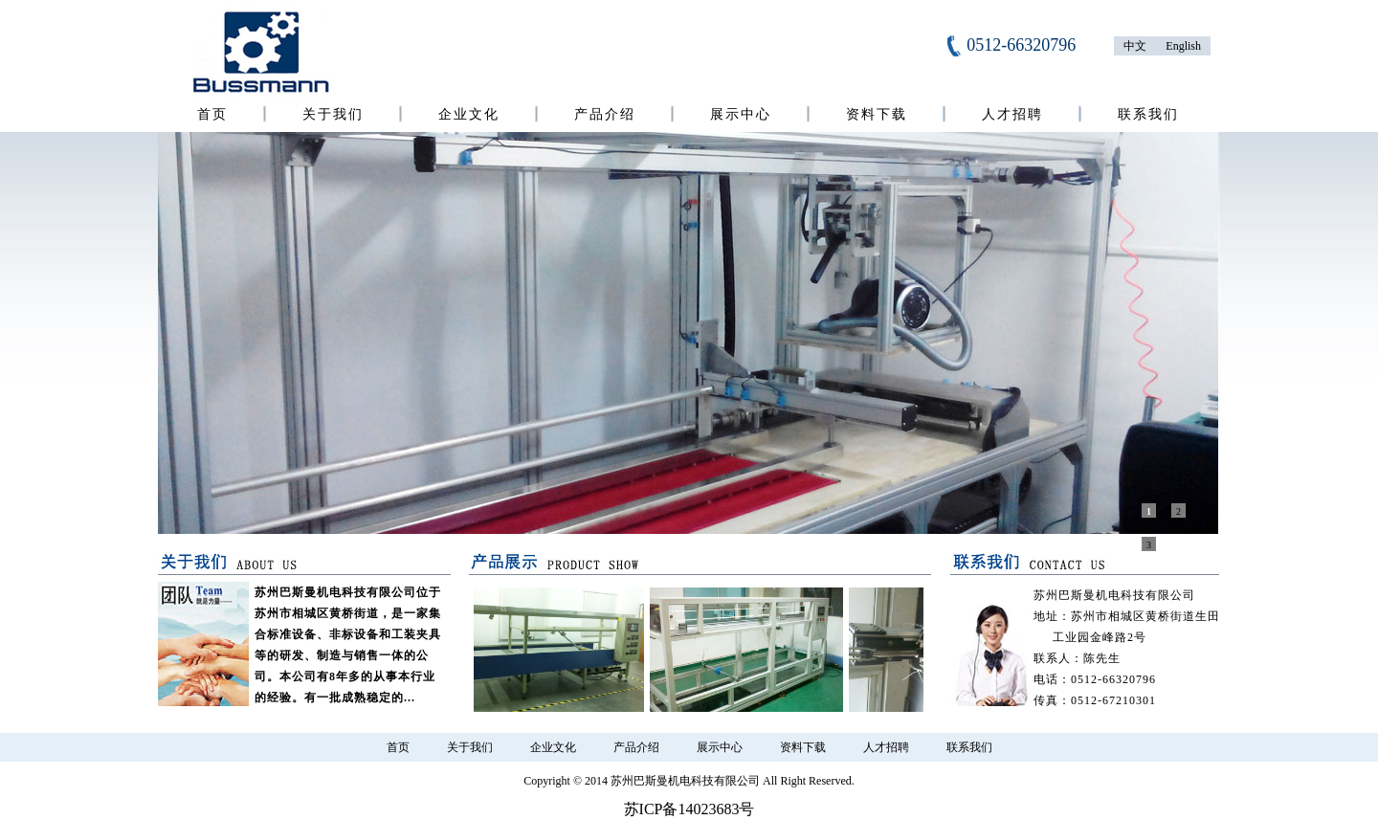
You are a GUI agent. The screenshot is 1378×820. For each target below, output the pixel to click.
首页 (212, 114)
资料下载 (876, 114)
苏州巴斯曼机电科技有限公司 (685, 780)
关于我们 (333, 114)
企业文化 (469, 114)
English (1183, 46)
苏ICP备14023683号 (689, 809)
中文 (1134, 46)
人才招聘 (1012, 114)
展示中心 (740, 114)
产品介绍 (604, 114)
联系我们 (1148, 114)
